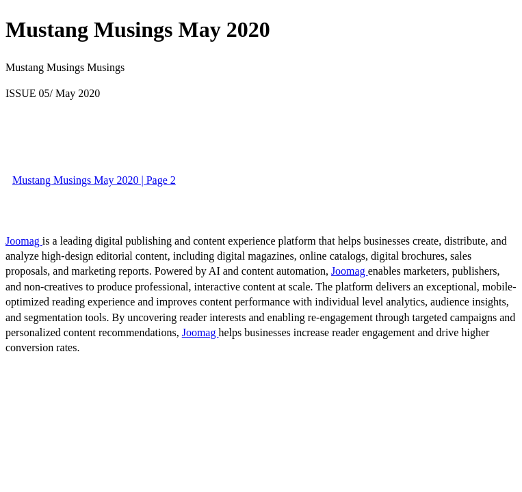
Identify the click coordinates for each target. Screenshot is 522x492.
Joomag (23, 241)
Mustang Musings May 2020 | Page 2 (94, 180)
